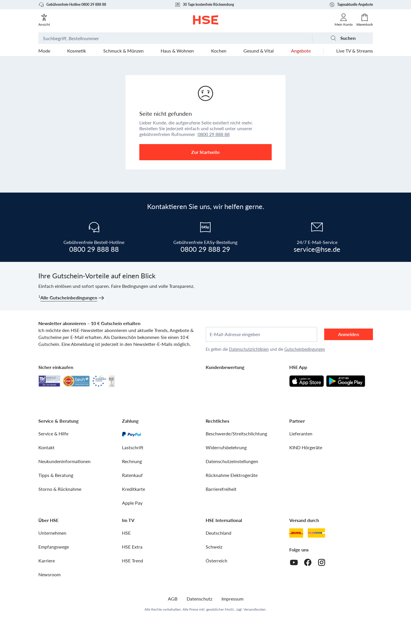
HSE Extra (132, 546)
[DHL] (296, 533)
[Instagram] (321, 562)
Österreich (216, 560)
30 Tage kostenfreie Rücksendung (204, 5)
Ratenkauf (132, 475)
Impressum (232, 598)
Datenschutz (199, 598)
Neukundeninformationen (64, 461)
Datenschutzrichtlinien (249, 349)
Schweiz (214, 546)
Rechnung (132, 461)
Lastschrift (132, 447)
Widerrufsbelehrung (226, 447)
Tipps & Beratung (55, 475)
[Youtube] (294, 562)
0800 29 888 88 (214, 134)
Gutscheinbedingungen (304, 349)
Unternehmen (52, 533)
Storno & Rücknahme (59, 489)
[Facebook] (307, 562)
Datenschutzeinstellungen (232, 461)
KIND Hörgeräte (305, 447)
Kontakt (46, 447)
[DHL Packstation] (316, 533)
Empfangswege (53, 546)
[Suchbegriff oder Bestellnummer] (175, 38)
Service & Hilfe (53, 433)
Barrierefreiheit (221, 489)
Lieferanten (300, 433)
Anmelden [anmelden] (348, 334)
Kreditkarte (133, 489)
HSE (126, 533)
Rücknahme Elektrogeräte (232, 475)
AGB (172, 598)
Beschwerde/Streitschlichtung (236, 433)
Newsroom (49, 574)
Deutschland (218, 533)
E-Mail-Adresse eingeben (235, 334)
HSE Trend (132, 560)
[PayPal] (131, 434)
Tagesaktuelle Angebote (351, 5)
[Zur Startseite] (205, 20)
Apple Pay (132, 503)
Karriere (46, 560)
